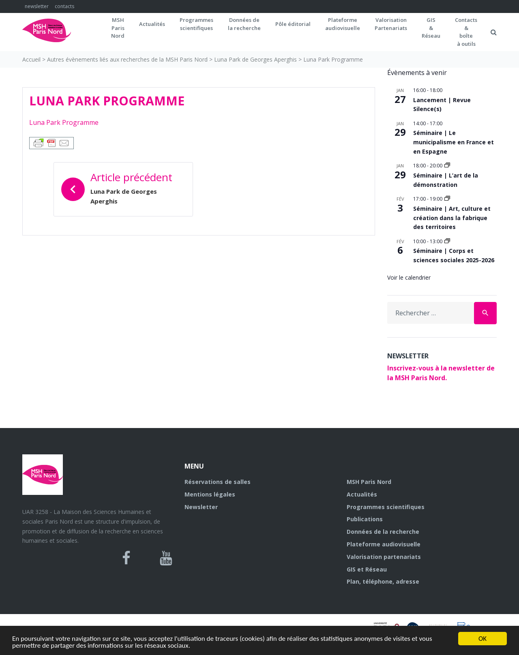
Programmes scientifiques (196, 24)
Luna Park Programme (64, 122)
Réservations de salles (217, 482)
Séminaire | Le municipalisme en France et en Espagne (453, 142)
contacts (64, 6)
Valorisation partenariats (384, 557)
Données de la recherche (383, 531)
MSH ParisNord (117, 27)
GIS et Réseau (367, 569)
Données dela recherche (244, 24)
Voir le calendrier (409, 277)
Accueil (31, 59)
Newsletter (201, 507)
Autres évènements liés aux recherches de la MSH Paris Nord (127, 59)
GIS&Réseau (431, 27)
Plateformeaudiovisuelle (342, 24)
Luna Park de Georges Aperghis (255, 59)
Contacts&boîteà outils (466, 31)
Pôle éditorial (293, 24)
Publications (365, 519)
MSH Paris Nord (369, 482)
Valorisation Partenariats (391, 24)
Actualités (152, 24)
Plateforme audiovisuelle (383, 544)
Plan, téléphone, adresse (383, 581)
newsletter (37, 6)
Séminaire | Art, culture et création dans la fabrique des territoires (452, 218)
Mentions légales (209, 494)
